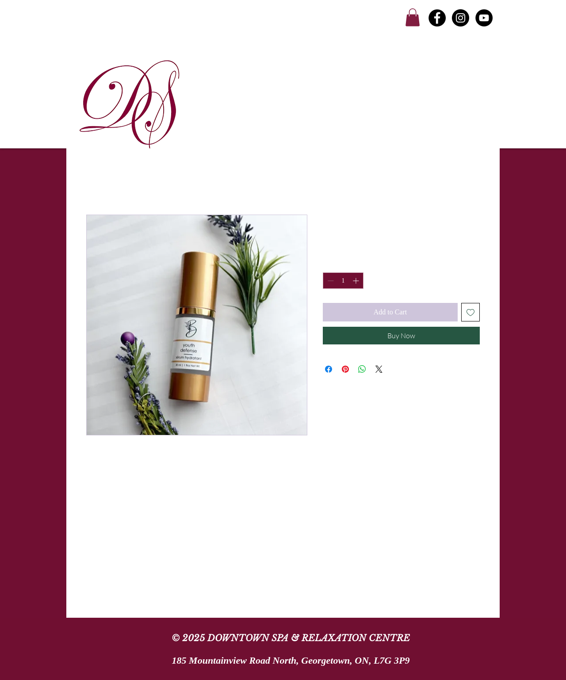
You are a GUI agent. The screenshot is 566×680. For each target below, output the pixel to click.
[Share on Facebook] (328, 369)
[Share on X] (379, 369)
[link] (412, 17)
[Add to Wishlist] (470, 312)
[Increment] (356, 280)
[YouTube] (484, 17)
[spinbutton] (343, 280)
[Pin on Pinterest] (345, 369)
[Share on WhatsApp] (362, 369)
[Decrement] (329, 280)
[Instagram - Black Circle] (460, 17)
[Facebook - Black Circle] (437, 17)
